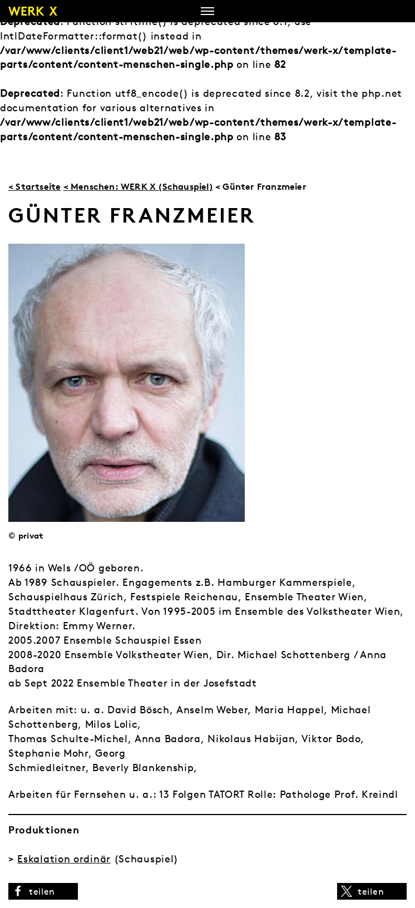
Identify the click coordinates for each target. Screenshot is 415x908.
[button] (43, 891)
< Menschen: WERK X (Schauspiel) (138, 186)
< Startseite (34, 186)
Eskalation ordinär (64, 858)
